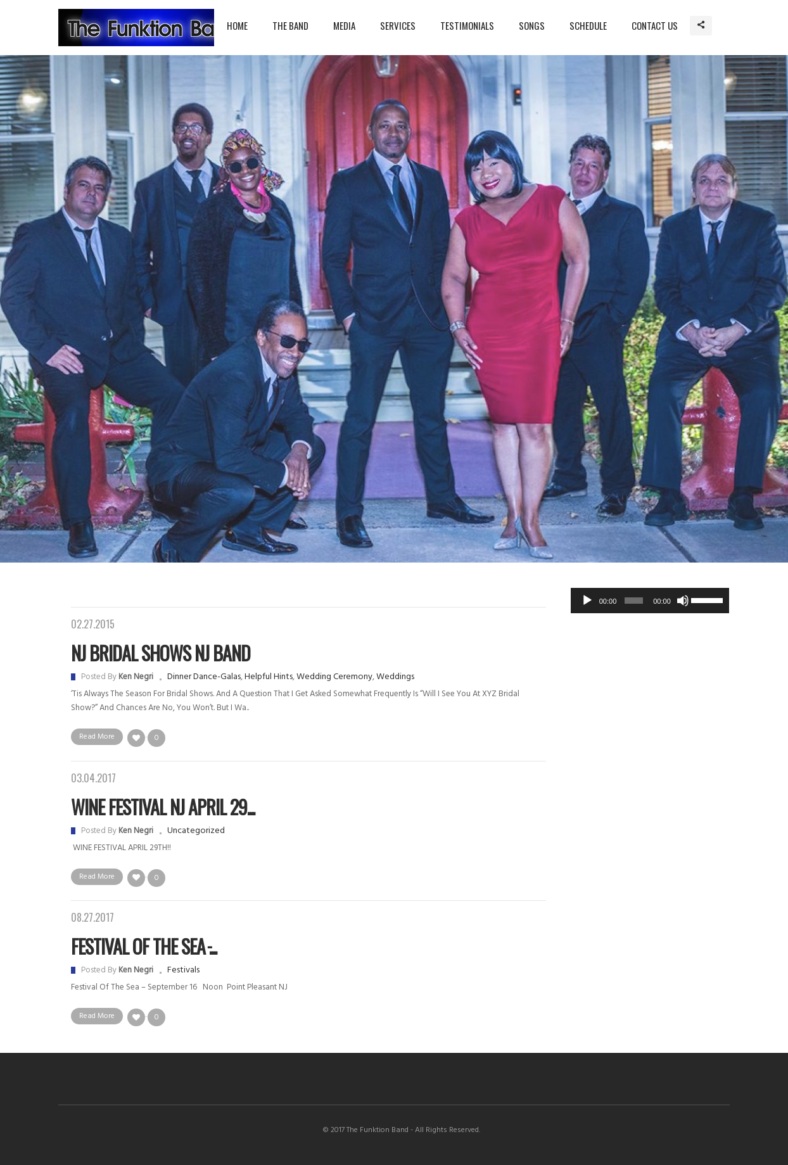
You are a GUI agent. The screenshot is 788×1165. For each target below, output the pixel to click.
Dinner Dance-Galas (204, 677)
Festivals (183, 970)
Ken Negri (135, 677)
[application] (650, 600)
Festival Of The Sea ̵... (144, 946)
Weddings (395, 677)
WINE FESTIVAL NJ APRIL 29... (163, 807)
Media (344, 25)
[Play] (587, 600)
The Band (290, 25)
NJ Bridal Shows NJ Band (160, 653)
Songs (532, 25)
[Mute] (683, 600)
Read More (97, 736)
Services (398, 25)
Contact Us (655, 25)
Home (237, 25)
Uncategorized (196, 831)
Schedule (588, 25)
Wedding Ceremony (334, 677)
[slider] (634, 600)
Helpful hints (269, 677)
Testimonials (467, 25)
